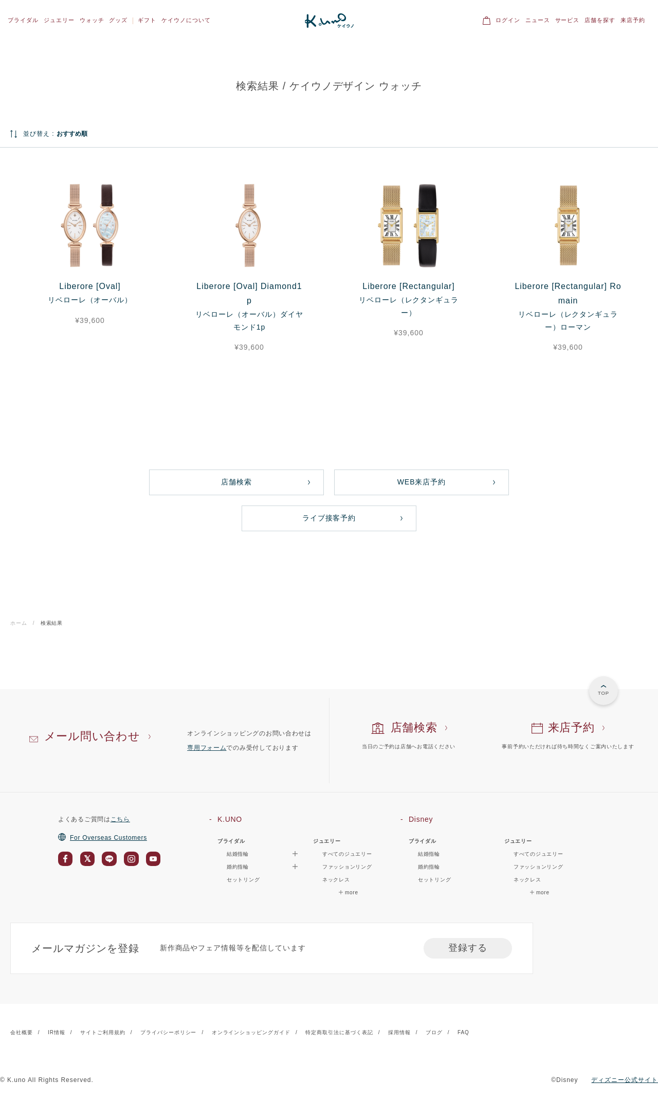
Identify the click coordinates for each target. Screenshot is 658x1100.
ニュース (537, 20)
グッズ (118, 20)
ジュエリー (59, 20)
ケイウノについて (186, 20)
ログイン (508, 20)
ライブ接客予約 (329, 518)
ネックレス (336, 879)
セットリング (243, 879)
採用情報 (399, 1032)
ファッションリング (347, 867)
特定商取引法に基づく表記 (339, 1032)
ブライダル (23, 20)
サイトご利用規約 (102, 1032)
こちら (120, 819)
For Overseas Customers (102, 837)
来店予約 (632, 20)
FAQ (463, 1032)
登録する (467, 948)
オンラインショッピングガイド (251, 1032)
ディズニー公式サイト (624, 1080)
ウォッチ (92, 20)
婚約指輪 (429, 867)
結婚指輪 (429, 854)
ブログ (434, 1032)
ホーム (18, 623)
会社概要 (21, 1032)
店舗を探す (599, 20)
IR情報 (56, 1032)
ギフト (147, 20)
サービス (567, 20)
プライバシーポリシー (168, 1032)
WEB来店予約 (421, 482)
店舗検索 (236, 482)
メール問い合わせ (92, 736)
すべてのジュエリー (347, 854)
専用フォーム (206, 747)
